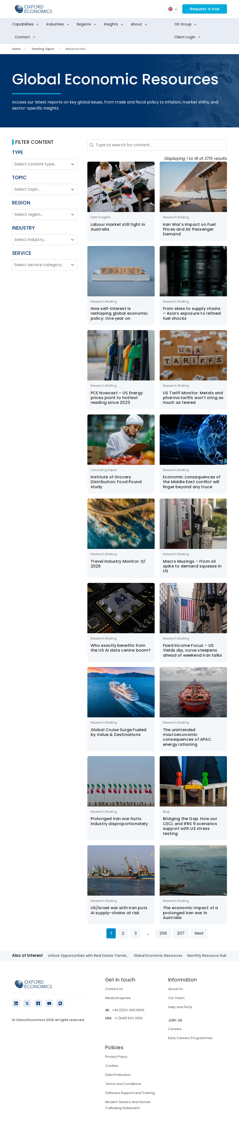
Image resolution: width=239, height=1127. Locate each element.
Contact (26, 37)
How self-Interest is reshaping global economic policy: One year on (119, 313)
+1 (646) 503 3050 (128, 1018)
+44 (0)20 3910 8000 (128, 1010)
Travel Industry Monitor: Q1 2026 (118, 563)
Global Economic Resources (158, 955)
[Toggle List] (72, 164)
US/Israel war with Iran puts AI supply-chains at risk (119, 910)
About (140, 24)
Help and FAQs (180, 1007)
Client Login (188, 37)
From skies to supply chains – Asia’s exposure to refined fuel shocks (192, 313)
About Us (175, 989)
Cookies (111, 1066)
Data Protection (118, 1075)
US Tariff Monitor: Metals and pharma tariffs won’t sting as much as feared (193, 398)
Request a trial (204, 9)
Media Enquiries (118, 998)
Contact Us (114, 989)
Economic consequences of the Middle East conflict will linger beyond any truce (192, 482)
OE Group (186, 24)
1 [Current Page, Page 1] (111, 933)
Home (16, 49)
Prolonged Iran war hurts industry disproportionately (119, 821)
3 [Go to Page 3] (135, 933)
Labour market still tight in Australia (118, 227)
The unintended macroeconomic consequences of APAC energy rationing (187, 737)
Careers (175, 1029)
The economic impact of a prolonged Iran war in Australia (190, 913)
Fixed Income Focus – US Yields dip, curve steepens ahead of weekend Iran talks (192, 650)
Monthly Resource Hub (206, 955)
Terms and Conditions (123, 1084)
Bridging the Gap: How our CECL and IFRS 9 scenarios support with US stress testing (190, 826)
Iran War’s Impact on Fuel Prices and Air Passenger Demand (189, 229)
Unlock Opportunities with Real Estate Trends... (88, 955)
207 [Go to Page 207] (181, 933)
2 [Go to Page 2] (123, 933)
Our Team (176, 998)
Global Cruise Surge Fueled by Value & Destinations (119, 732)
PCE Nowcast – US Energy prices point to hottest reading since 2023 (117, 398)
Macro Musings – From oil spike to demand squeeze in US (192, 566)
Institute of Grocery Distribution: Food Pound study (116, 482)
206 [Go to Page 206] (163, 933)
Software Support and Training (130, 1093)
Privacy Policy (116, 1056)
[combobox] (40, 164)
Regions (87, 24)
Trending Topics (42, 49)
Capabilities (26, 24)
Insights (114, 24)
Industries (58, 24)
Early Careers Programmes (190, 1038)
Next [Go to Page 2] (199, 933)
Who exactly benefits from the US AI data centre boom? (121, 648)
